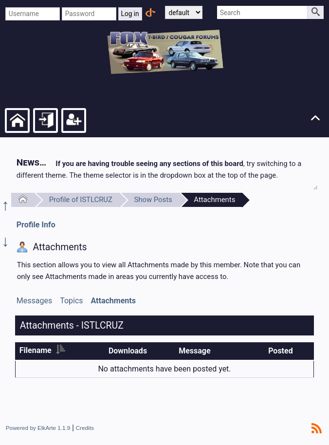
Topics (71, 300)
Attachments (214, 199)
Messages (34, 300)
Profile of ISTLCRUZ (80, 199)
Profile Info (36, 224)
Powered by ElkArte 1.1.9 (38, 428)
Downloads (128, 350)
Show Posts (153, 199)
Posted (280, 350)
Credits (85, 428)
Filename (42, 350)
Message (194, 350)
